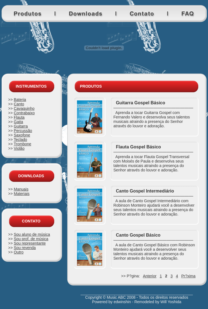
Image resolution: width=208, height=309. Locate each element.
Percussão (23, 130)
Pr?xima (188, 276)
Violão (19, 148)
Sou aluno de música (32, 234)
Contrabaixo (24, 113)
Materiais (22, 193)
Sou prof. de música (31, 239)
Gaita (18, 122)
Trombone (22, 144)
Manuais (21, 189)
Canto (19, 104)
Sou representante (30, 243)
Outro (19, 252)
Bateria (20, 99)
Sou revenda (25, 247)
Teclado (20, 139)
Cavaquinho (24, 108)
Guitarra (21, 126)
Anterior (149, 276)
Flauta (19, 117)
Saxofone (22, 135)
